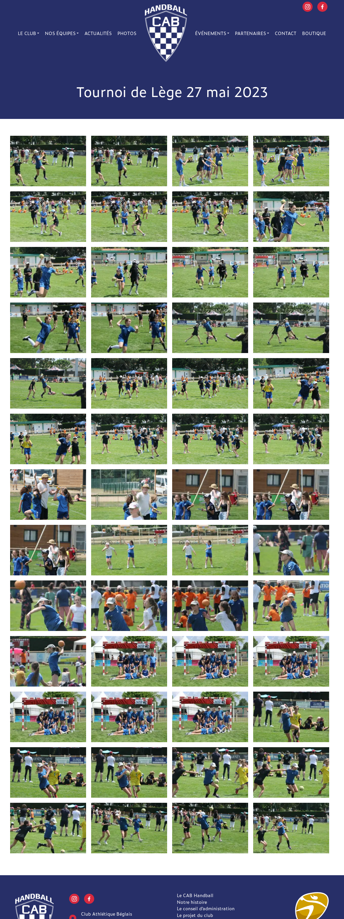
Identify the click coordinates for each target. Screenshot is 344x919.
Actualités (98, 33)
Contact (285, 33)
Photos (126, 33)
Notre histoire (192, 902)
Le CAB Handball (195, 895)
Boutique (314, 33)
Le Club (27, 33)
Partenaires (250, 33)
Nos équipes (60, 33)
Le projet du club (195, 915)
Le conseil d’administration (206, 908)
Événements (210, 33)
